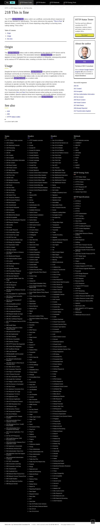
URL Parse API (79, 189)
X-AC (53, 264)
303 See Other (10, 187)
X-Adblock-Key (56, 267)
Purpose (31, 464)
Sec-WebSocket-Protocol (59, 180)
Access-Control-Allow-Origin (37, 180)
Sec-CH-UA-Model (57, 148)
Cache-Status (33, 220)
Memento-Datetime (34, 402)
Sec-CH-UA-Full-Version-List (60, 143)
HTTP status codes (13, 117)
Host (30, 359)
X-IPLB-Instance (56, 379)
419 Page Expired (11, 249)
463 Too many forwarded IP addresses (13, 300)
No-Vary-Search (33, 409)
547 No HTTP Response (13, 436)
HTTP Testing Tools (70, 2)
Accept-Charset (33, 152)
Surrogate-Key (56, 217)
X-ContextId (55, 329)
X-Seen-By (55, 448)
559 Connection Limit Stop (13, 466)
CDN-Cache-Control (34, 225)
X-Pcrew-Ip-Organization (59, 413)
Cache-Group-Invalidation (36, 215)
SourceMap (55, 202)
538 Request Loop (11, 406)
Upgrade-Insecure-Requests (60, 239)
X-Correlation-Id (56, 331)
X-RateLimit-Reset (57, 431)
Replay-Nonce (33, 484)
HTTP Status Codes (26, 2)
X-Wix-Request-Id (57, 493)
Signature (55, 195)
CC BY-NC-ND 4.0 (54, 524)
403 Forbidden (10, 210)
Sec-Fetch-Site (56, 160)
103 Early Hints (10, 150)
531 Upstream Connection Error (15, 389)
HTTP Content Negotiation (82, 228)
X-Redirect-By (56, 438)
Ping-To (31, 431)
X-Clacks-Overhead (57, 319)
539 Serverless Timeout (12, 409)
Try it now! (84, 35)
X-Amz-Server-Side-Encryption (60, 282)
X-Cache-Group (56, 304)
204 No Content (79, 97)
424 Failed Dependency (12, 263)
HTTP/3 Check (79, 184)
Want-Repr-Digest (57, 257)
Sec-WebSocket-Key (58, 177)
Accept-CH (32, 148)
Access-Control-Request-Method (38, 190)
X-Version (55, 486)
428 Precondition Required (13, 271)
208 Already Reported (80, 108)
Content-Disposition (34, 252)
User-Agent (55, 244)
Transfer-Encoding (57, 234)
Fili (29, 524)
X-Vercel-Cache (56, 481)
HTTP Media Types (80, 256)
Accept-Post (32, 165)
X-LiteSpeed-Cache (57, 384)
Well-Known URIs (80, 305)
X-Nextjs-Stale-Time (57, 406)
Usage (9, 36)
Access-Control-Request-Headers (38, 187)
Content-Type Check (81, 192)
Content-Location (34, 262)
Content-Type (33, 276)
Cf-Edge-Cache (33, 232)
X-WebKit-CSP (56, 488)
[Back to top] (93, 522)
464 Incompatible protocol (13, 304)
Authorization (33, 207)
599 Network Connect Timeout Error (16, 476)
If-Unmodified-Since (34, 377)
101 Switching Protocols (13, 145)
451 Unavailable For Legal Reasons (16, 293)
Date (30, 298)
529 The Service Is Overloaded (14, 384)
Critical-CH (32, 281)
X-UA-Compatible (57, 476)
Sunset (54, 210)
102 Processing (10, 148)
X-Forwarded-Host (57, 359)
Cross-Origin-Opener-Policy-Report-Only (39, 293)
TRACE (77, 167)
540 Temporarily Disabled (13, 411)
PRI (76, 160)
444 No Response (11, 285)
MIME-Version (33, 404)
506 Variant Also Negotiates (14, 346)
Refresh (31, 481)
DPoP (31, 327)
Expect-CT (32, 344)
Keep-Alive (32, 384)
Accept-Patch (33, 162)
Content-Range (33, 267)
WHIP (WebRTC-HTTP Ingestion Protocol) (84, 309)
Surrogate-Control (57, 215)
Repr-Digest (32, 491)
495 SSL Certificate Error (13, 316)
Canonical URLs (79, 218)
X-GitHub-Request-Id (58, 369)
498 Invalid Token (11, 325)
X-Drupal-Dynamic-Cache (59, 346)
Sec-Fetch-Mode (56, 157)
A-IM (30, 143)
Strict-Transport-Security (59, 207)
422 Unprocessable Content (14, 258)
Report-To (32, 486)
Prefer (31, 441)
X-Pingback (55, 418)
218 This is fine (10, 175)
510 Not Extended (11, 356)
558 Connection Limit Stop (13, 463)
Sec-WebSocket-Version (59, 182)
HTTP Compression (80, 223)
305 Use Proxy (10, 192)
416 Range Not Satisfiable (13, 242)
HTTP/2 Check (79, 182)
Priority (31, 446)
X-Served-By (55, 451)
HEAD (77, 150)
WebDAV (77, 303)
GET (76, 148)
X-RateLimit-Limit (57, 426)
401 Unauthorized (11, 205)
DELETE (77, 145)
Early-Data (32, 332)
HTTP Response (79, 283)
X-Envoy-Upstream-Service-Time (61, 349)
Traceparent (55, 225)
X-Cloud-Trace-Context (58, 321)
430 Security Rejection (12, 276)
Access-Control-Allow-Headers (37, 175)
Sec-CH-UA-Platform (58, 150)
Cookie (31, 278)
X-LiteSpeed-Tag (57, 389)
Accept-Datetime (33, 155)
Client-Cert (32, 242)
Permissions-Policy (34, 427)
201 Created (77, 88)
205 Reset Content (79, 100)
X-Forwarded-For (57, 356)
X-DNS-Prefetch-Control (59, 336)
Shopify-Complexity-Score (59, 192)
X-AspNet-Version (57, 292)
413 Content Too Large (12, 234)
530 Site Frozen (10, 386)
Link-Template (33, 394)
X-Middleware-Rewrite (58, 396)
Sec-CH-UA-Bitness (57, 140)
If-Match (31, 367)
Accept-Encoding (34, 157)
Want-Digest (55, 254)
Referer (31, 476)
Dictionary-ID (32, 308)
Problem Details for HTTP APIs (83, 266)
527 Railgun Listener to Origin (14, 381)
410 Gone (9, 227)
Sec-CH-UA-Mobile (57, 145)
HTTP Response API (81, 187)
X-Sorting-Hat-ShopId (58, 463)
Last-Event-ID (33, 387)
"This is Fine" (57, 21)
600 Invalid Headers (11, 478)
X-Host (54, 374)
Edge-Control (33, 337)
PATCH (77, 155)
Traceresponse (56, 227)
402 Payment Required (12, 207)
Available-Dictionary (34, 210)
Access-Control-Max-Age (36, 185)
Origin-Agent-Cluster (35, 417)
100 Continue (10, 143)
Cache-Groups (33, 217)
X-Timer (54, 471)
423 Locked (9, 261)
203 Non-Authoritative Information (84, 94)
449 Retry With (10, 287)
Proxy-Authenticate (34, 449)
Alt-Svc (31, 200)
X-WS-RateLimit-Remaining (60, 498)
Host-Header (32, 362)
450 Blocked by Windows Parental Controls (15, 290)
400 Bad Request (11, 202)
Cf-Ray (31, 237)
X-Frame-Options (57, 364)
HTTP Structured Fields (81, 293)
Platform (31, 434)
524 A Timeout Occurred (13, 374)
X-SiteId (54, 458)
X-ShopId (55, 456)
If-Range (31, 374)
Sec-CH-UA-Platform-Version (60, 152)
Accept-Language (34, 160)
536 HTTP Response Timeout (14, 401)
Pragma (31, 439)
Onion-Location (33, 412)
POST (77, 157)
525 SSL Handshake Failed (13, 376)
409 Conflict (9, 225)
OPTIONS (78, 152)
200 (8, 114)
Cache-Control (33, 212)
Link (30, 392)
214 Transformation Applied (82, 111)
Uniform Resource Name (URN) (84, 301)
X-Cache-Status (56, 312)
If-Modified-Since (34, 369)
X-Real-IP (55, 433)
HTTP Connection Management (84, 247)
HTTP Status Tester (80, 177)
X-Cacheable (56, 314)
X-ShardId (55, 453)
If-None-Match (33, 372)
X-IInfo (54, 376)
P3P (30, 422)
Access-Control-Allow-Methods (37, 177)
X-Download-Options (58, 341)
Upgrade (54, 237)
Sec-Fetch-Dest (56, 155)
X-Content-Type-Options (59, 326)
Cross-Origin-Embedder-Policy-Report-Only (37, 286)
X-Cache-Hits (56, 307)
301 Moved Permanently (13, 182)
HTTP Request (79, 278)
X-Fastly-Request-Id (57, 351)
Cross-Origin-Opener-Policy (37, 289)
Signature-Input (56, 200)
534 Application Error (12, 396)
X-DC (53, 334)
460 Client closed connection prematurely (14, 297)
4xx (18, 92)
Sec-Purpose (56, 167)
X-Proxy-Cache (56, 423)
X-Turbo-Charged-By (58, 473)
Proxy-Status (32, 456)
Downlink (31, 325)
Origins (77, 261)
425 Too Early (10, 266)
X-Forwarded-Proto (57, 361)
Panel (30, 424)
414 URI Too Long (11, 237)
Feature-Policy (33, 349)
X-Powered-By (56, 421)
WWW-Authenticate (57, 262)
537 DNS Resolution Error (13, 404)
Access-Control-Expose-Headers (38, 182)
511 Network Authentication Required (13, 359)
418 (8, 111)
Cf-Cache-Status (33, 230)
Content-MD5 (33, 264)
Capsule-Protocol (34, 222)
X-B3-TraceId (56, 299)
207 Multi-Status (79, 105)
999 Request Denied (12, 483)
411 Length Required (12, 230)
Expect (31, 342)
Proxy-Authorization (34, 454)
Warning (54, 259)
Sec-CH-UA (32, 509)
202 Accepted (78, 91)
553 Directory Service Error (13, 448)
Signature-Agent (56, 197)
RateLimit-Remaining (35, 471)
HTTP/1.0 (78, 203)
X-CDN (54, 317)
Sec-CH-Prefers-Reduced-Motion (38, 506)
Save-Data (32, 501)
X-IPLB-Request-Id (57, 381)
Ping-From (32, 429)
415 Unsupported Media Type (14, 239)
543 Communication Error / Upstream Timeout (13, 421)
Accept (31, 145)
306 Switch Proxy (11, 195)
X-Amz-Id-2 (55, 277)
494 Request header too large (14, 314)
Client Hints (78, 221)
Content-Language (34, 257)
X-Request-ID (56, 441)
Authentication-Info (34, 205)
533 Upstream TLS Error (13, 394)
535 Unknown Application (13, 399)
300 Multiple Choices (12, 180)
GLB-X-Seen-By (33, 357)
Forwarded (32, 352)
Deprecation (32, 303)
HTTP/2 (77, 208)
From (30, 354)
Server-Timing (56, 187)
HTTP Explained (79, 239)
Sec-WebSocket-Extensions (60, 175)
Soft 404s (78, 288)
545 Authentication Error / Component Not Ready (13, 428)
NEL (30, 407)
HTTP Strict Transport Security (83, 244)
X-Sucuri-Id (55, 468)
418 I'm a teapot (10, 247)
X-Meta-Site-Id (56, 394)
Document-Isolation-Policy (36, 316)
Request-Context (34, 494)
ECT (30, 335)
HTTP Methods (54, 2)
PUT (76, 162)
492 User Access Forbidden (14, 309)
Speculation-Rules (57, 205)
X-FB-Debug (55, 354)
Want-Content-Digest (58, 252)
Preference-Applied (34, 444)
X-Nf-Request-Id (56, 408)
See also (10, 39)
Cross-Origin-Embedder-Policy (37, 283)
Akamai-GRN (33, 195)
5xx (23, 92)
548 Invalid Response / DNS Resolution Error (14, 439)
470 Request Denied (12, 306)
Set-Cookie (55, 190)
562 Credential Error (11, 471)
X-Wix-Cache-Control (58, 491)
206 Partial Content (80, 102)
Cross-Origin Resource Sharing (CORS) (83, 234)
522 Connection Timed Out (13, 369)
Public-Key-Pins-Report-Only (37, 461)
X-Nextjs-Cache (56, 401)
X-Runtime (55, 446)
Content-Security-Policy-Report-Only (38, 272)
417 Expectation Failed (12, 244)
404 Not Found (10, 212)
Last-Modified (33, 389)
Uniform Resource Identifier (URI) (84, 296)
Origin (9, 33)
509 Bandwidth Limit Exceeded (14, 354)
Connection (32, 247)
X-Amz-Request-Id (57, 279)
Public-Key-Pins (33, 459)
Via (53, 249)
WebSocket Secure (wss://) (82, 314)
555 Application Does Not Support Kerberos (15, 454)
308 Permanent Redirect (13, 200)
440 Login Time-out (11, 282)
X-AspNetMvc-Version (58, 294)
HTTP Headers (41, 2)
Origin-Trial (32, 419)
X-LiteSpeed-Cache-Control (60, 386)
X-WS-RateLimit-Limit (58, 495)
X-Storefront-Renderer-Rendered (61, 466)
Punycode (78, 271)
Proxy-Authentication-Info (36, 451)
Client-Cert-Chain (34, 244)
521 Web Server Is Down (13, 366)
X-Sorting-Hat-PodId (57, 461)
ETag (30, 340)
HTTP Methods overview (82, 140)
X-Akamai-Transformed (58, 269)
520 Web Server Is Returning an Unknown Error (15, 363)
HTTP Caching (79, 216)
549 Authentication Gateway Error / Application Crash (16, 443)
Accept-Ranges (33, 167)
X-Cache (54, 302)
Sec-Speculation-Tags (58, 170)
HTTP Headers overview (36, 140)
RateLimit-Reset (33, 474)
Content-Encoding (34, 254)
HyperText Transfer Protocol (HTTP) (85, 253)
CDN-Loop (32, 227)
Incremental (32, 382)
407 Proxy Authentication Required (15, 220)
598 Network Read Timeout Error (15, 473)
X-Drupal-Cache (56, 344)
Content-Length (33, 259)
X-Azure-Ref (55, 297)
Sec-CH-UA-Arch (34, 511)
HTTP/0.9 (78, 201)
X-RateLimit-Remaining (58, 428)
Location (31, 397)
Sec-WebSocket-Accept (58, 172)
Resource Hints (79, 281)
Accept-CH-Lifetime (34, 150)
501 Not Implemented (12, 334)
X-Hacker (55, 371)
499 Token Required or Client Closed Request (14, 328)
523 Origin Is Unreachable (13, 371)
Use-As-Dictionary (57, 242)
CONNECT (78, 143)
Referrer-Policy (33, 479)
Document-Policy (34, 322)
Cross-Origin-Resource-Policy (37, 296)
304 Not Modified (11, 190)
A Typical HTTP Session (82, 286)
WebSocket (78, 312)
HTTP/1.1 (78, 206)
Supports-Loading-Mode (59, 212)
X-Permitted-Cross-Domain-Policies (62, 416)
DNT (30, 313)
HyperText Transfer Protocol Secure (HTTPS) (85, 250)
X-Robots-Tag (56, 443)
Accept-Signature (34, 170)
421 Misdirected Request (13, 256)
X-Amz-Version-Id (57, 284)
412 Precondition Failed (12, 232)
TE (53, 220)
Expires (31, 347)
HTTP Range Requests (81, 273)
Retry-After (32, 496)
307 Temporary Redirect (12, 197)
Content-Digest (33, 249)
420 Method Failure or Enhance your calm (15, 253)
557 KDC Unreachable (12, 461)
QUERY (77, 165)
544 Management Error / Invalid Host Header (15, 425)
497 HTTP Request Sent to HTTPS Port (16, 322)
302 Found (9, 185)
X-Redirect (55, 436)
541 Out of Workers (11, 414)
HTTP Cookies (79, 231)
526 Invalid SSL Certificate (13, 379)
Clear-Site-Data (33, 239)
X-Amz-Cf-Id (55, 272)
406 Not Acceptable (11, 217)
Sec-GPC (55, 165)
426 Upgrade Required (12, 268)
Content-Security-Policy (35, 269)
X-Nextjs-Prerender (57, 404)
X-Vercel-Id (55, 483)
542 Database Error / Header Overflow (14, 417)
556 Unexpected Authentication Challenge (15, 458)
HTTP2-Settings (33, 364)
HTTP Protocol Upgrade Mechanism (85, 268)
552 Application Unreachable (14, 446)
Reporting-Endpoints (35, 489)
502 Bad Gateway (11, 336)
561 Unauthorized (11, 468)
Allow (30, 197)
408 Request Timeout (12, 222)
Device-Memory (33, 306)
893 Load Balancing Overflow (14, 481)
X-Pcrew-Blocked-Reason (59, 411)
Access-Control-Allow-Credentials (38, 172)
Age (30, 192)
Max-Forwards (33, 399)
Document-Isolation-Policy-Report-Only (38, 319)
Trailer (54, 232)
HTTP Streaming (80, 291)
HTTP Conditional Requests (83, 226)
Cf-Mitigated (32, 234)
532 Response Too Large (13, 391)
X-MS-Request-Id (57, 399)
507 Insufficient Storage (12, 349)
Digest (31, 311)
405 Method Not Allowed (13, 215)
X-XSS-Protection (57, 500)
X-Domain (55, 339)
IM (30, 379)
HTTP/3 (77, 211)
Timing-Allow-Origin (57, 222)
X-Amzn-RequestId (57, 287)
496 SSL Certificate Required (14, 319)
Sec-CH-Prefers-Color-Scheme (37, 504)
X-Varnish (55, 478)
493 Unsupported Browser (13, 311)
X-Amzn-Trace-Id (57, 289)
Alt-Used (31, 202)
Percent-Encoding (80, 263)
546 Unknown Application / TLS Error (15, 432)
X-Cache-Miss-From (57, 309)
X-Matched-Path (56, 391)
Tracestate (55, 230)
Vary (53, 247)
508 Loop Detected (11, 351)
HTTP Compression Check (82, 179)
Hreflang (77, 242)
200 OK (76, 86)
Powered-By (32, 436)
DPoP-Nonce (33, 330)
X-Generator (55, 366)
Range (31, 466)
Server (54, 185)
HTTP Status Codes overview (14, 140)
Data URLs (78, 237)
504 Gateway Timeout (12, 341)
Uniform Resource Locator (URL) (84, 298)
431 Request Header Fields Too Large (15, 279)
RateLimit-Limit (33, 469)
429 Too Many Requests (13, 273)
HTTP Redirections (80, 276)
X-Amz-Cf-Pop (56, 274)
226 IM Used (9, 177)
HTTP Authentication (81, 213)
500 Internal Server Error (13, 331)
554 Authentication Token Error (14, 451)
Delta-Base (32, 301)
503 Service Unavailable (13, 339)
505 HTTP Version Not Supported (15, 344)
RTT (30, 499)
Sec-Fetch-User (56, 162)
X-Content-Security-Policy (59, 324)
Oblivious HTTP (79, 258)
